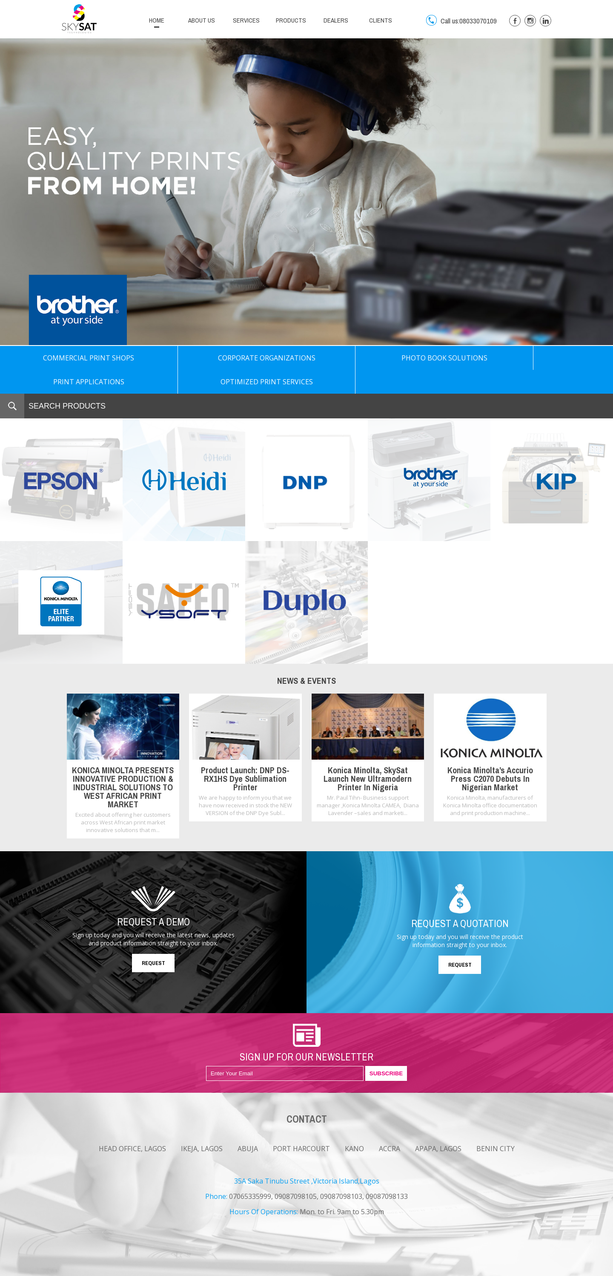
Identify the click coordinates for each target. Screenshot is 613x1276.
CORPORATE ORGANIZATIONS (183, 358)
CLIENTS (380, 20)
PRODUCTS (291, 20)
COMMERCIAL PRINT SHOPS (61, 358)
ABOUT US (201, 20)
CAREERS (121, 1269)
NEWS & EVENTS (82, 1269)
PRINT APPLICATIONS (428, 358)
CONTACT (153, 1269)
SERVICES (246, 20)
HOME (156, 20)
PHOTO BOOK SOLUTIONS (306, 358)
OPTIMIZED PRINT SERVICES (551, 358)
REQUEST (153, 939)
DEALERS (336, 20)
